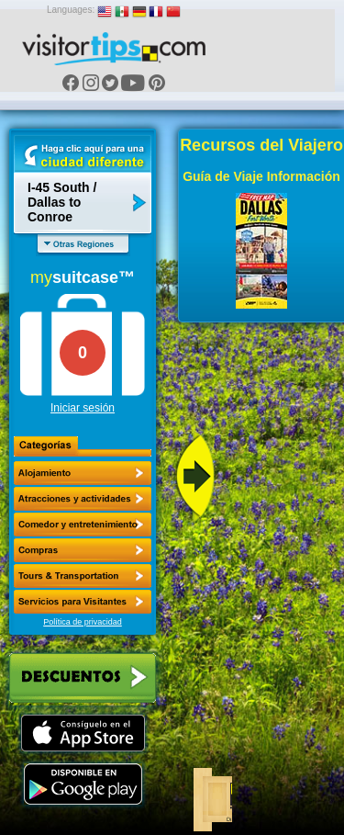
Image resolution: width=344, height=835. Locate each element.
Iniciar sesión (82, 407)
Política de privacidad (82, 621)
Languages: (70, 10)
